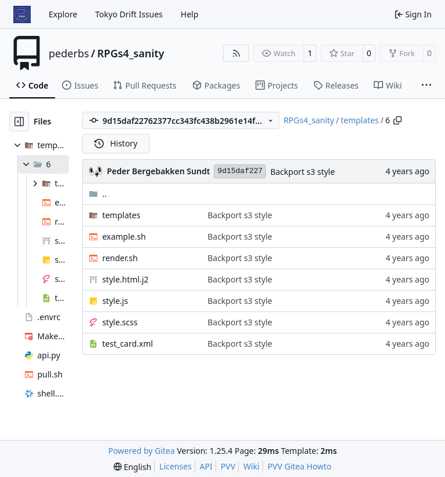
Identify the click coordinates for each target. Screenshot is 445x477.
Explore (63, 14)
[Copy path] (397, 120)
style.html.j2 (125, 279)
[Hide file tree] (19, 121)
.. (98, 193)
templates (360, 120)
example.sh (123, 236)
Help (190, 14)
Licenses (175, 466)
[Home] (22, 14)
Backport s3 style (302, 171)
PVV (228, 466)
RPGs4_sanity (131, 53)
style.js (114, 300)
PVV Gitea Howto (299, 466)
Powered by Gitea (141, 450)
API (206, 466)
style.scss (119, 322)
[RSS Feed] (236, 53)
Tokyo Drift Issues (129, 14)
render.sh (119, 257)
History (115, 143)
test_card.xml (127, 343)
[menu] (132, 466)
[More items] (426, 85)
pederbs (69, 53)
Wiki (251, 466)
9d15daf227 (239, 171)
